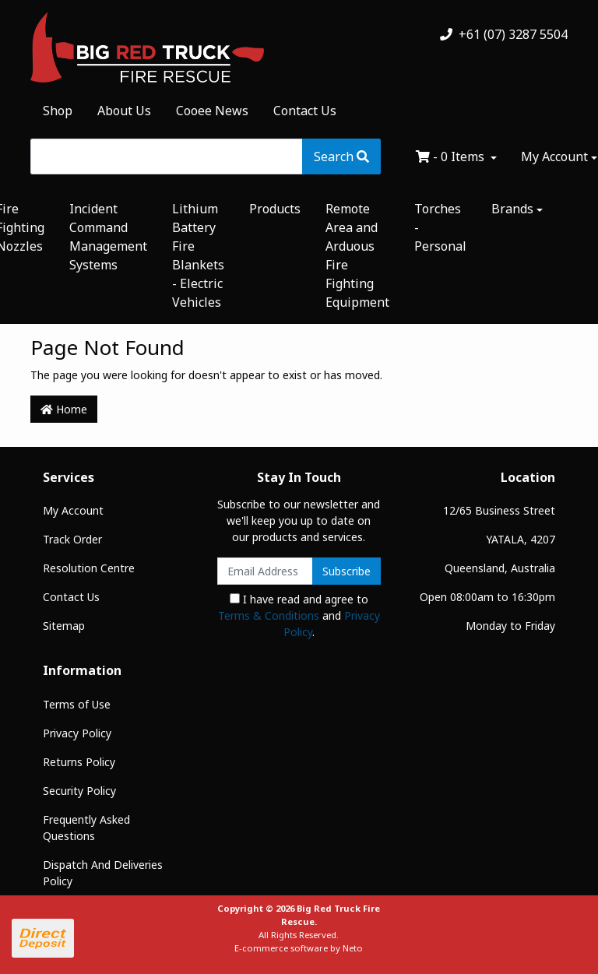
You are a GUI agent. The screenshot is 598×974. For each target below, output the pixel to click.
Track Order (72, 539)
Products (275, 208)
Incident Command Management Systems (108, 236)
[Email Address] (265, 571)
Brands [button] (512, 208)
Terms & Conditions (268, 615)
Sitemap (64, 625)
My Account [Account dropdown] (554, 156)
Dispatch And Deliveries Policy (103, 872)
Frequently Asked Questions (86, 827)
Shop (57, 110)
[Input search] (166, 156)
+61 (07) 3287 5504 (504, 34)
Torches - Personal (440, 227)
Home (63, 409)
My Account (73, 510)
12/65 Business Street (499, 510)
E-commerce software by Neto (298, 948)
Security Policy (79, 790)
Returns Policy (79, 761)
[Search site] (341, 156)
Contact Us (304, 110)
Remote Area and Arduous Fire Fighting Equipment (357, 255)
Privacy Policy (77, 733)
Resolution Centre (89, 568)
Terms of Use (77, 704)
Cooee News (212, 110)
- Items (451, 156)
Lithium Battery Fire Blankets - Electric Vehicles (198, 255)
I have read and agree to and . (299, 615)
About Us (124, 110)
